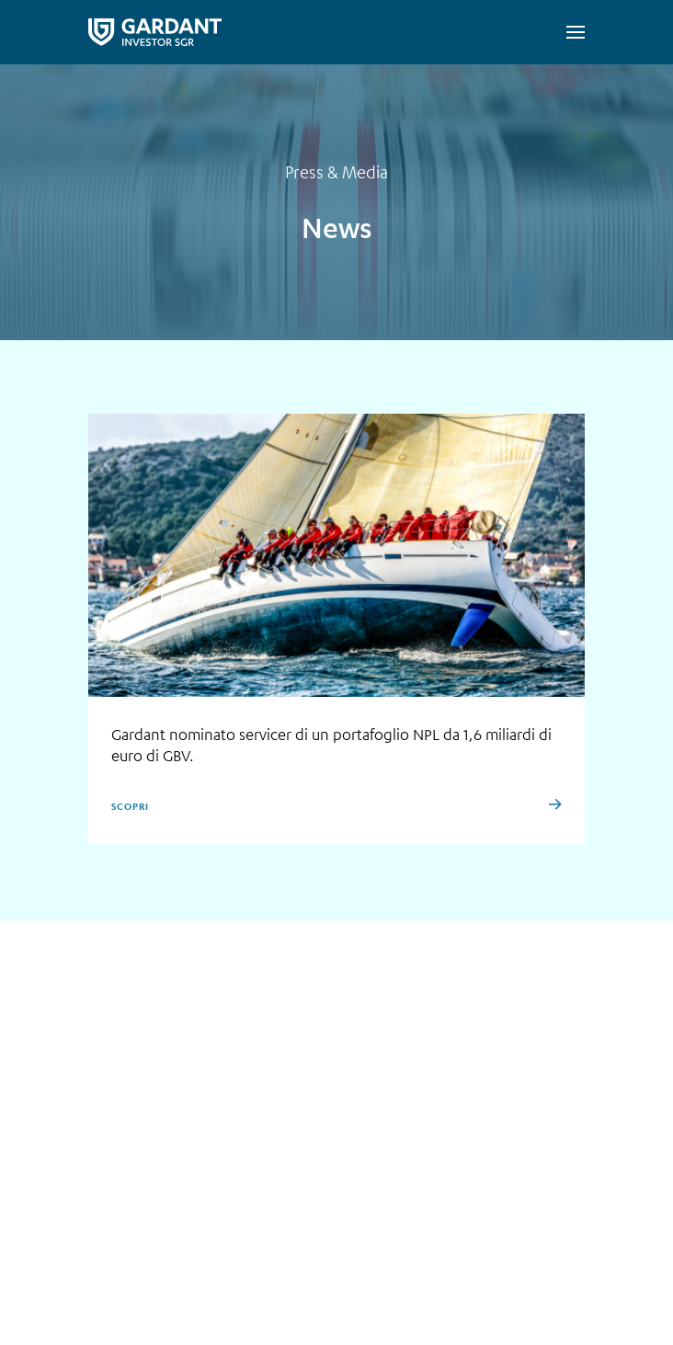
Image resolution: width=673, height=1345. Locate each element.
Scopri (129, 806)
